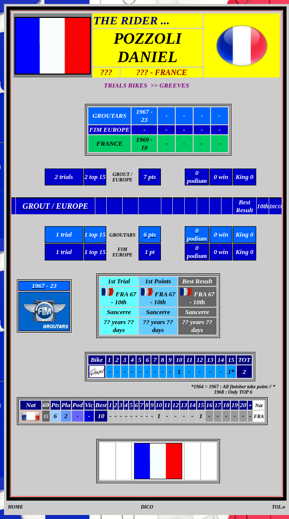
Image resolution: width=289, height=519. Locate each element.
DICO (147, 507)
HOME (15, 507)
